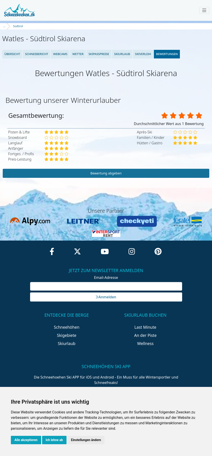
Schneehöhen (66, 327)
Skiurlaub (122, 54)
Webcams (60, 54)
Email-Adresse (106, 277)
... (4, 26)
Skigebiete (66, 335)
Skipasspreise (98, 54)
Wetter (77, 54)
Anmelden (106, 296)
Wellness (145, 343)
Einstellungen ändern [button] (86, 440)
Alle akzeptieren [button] (26, 440)
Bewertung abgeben (106, 173)
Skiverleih (143, 54)
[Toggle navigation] (204, 10)
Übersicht (12, 54)
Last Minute (145, 327)
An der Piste (145, 335)
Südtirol (18, 26)
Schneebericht (36, 54)
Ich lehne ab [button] (54, 440)
